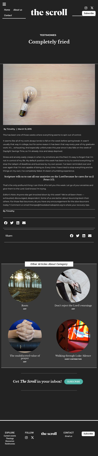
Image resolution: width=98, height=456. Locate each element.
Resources (9, 441)
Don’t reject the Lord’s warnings (73, 305)
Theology (10, 438)
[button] (5, 223)
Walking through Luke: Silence (73, 355)
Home (7, 9)
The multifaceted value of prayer (25, 357)
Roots (25, 305)
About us (17, 9)
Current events (10, 436)
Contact (8, 15)
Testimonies (48, 35)
